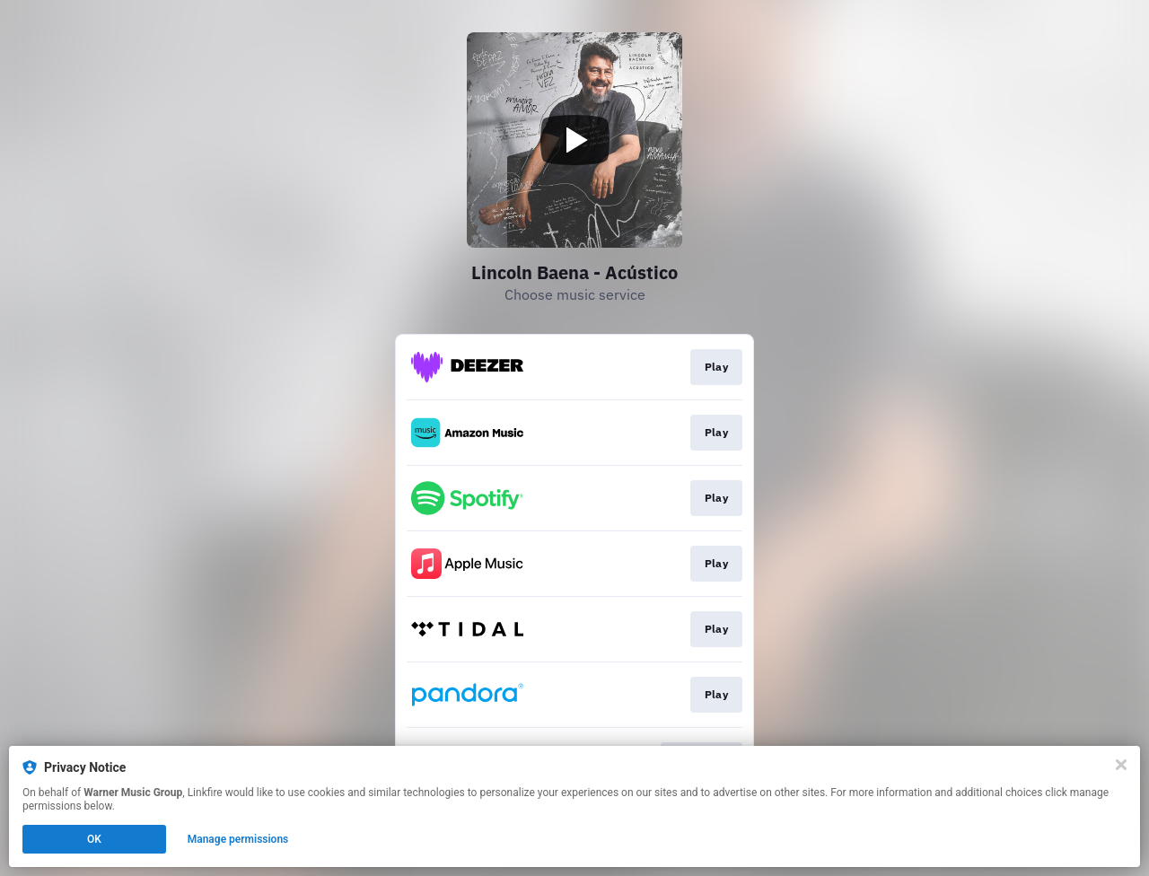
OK (94, 839)
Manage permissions (238, 839)
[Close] (1121, 764)
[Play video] (574, 140)
